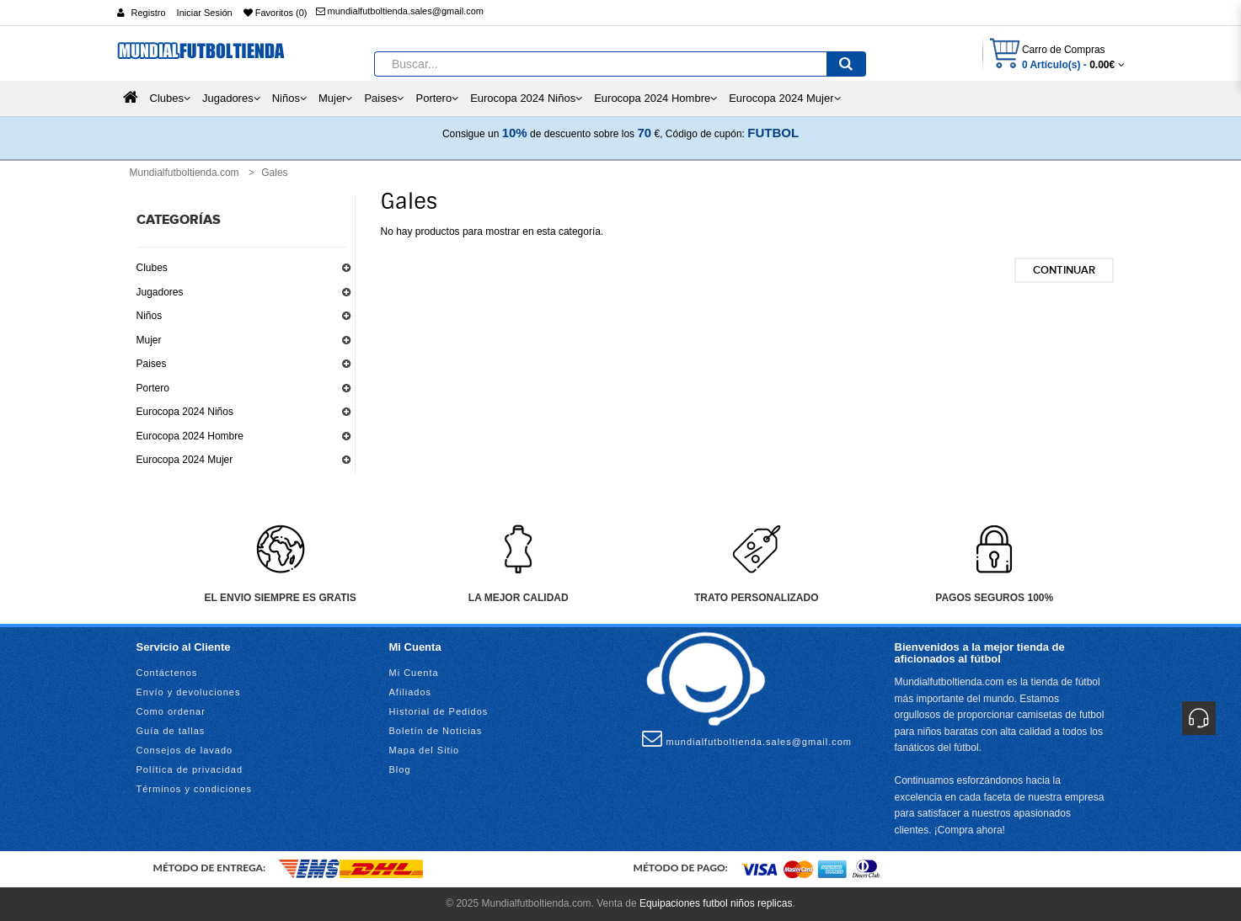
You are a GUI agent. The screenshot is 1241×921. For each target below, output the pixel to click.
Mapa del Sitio (424, 750)
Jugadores (160, 292)
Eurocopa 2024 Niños (184, 412)
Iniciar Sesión (205, 13)
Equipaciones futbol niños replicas (715, 903)
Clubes (152, 268)
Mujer (149, 340)
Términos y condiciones (194, 789)
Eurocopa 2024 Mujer (184, 460)
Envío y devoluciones (188, 692)
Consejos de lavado (184, 750)
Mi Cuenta (414, 673)
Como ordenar (171, 711)
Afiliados (410, 692)
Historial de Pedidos (439, 711)
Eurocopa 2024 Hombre (189, 436)
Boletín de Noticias (436, 731)
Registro (148, 13)
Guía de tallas (171, 731)
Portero (152, 388)
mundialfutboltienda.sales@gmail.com (400, 11)
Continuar (1064, 270)
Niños (149, 316)
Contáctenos (167, 673)
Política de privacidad (189, 769)
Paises (151, 364)
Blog (400, 769)
